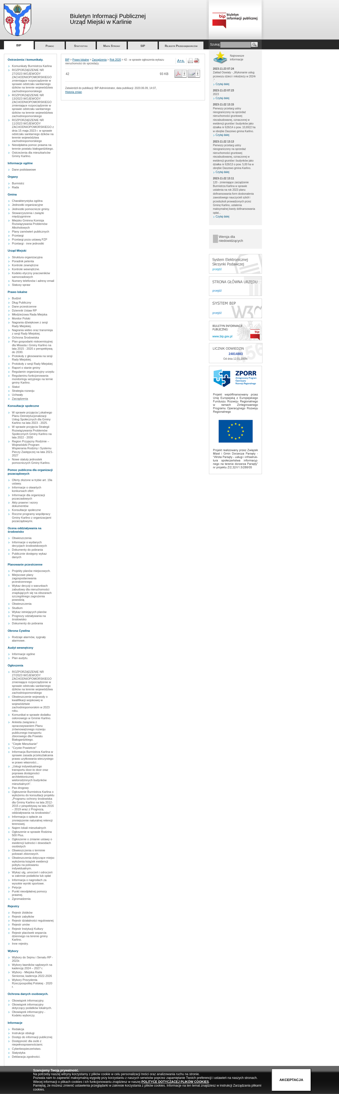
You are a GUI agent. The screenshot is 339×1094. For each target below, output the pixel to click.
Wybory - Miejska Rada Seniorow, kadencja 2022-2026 (32, 974)
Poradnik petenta (23, 261)
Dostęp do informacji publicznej (32, 1037)
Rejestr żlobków (22, 912)
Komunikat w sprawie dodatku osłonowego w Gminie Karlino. (31, 716)
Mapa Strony (111, 45)
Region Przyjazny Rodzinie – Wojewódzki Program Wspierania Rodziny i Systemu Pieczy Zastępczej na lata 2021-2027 (32, 448)
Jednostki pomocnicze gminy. (31, 209)
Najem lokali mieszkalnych (29, 827)
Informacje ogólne (23, 654)
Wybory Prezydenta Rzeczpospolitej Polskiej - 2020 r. (32, 983)
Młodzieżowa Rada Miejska (29, 314)
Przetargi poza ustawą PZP (29, 239)
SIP (142, 45)
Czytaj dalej (222, 84)
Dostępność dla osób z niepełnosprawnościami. (27, 1042)
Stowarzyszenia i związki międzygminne (28, 214)
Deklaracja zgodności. (26, 1056)
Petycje (16, 887)
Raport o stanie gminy (26, 367)
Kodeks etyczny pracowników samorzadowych (31, 275)
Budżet (16, 298)
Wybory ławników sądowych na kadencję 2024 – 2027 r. (32, 966)
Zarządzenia (20, 398)
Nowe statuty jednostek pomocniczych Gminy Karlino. (31, 461)
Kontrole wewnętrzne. (26, 269)
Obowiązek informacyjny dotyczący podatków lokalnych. (32, 1006)
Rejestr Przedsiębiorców (181, 45)
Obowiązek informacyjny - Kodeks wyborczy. (28, 1013)
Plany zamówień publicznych (30, 231)
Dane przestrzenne (24, 306)
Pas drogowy (20, 787)
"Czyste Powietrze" (24, 747)
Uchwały (17, 394)
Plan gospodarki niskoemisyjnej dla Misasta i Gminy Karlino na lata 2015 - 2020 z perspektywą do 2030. (32, 347)
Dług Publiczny (21, 302)
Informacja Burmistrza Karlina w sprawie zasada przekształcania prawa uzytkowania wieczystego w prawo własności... (32, 757)
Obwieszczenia (22, 538)
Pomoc (50, 45)
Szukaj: (215, 44)
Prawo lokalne (80, 59)
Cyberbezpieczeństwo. (26, 1048)
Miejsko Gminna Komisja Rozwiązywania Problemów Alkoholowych (29, 224)
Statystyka (18, 1052)
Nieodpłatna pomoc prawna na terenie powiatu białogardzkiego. (33, 146)
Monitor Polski (21, 318)
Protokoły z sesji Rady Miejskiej (32, 363)
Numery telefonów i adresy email (33, 280)
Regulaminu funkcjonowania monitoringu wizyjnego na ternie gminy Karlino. (32, 379)
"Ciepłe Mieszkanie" (25, 743)
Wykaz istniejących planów (29, 611)
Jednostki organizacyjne (27, 204)
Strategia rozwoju (23, 390)
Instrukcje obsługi (23, 1033)
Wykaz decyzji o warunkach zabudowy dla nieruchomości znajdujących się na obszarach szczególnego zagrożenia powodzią (32, 592)
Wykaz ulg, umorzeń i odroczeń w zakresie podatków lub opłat (32, 874)
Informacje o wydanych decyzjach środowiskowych (29, 544)
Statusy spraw (21, 284)
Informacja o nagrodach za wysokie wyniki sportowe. (29, 881)
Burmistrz (18, 183)
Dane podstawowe (24, 169)
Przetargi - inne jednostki (28, 243)
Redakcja (18, 1029)
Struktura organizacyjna (27, 257)
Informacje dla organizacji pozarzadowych (28, 496)
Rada (15, 187)
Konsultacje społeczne (26, 510)
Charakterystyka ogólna (27, 200)
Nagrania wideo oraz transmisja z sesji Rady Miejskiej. (32, 331)
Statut (16, 386)
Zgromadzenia (21, 898)
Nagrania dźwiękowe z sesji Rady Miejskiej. (30, 324)
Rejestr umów (21, 924)
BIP (18, 45)
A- (183, 61)
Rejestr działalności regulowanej (32, 920)
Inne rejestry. (20, 943)
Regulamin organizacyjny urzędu (33, 371)
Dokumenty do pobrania (27, 549)
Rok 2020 (115, 59)
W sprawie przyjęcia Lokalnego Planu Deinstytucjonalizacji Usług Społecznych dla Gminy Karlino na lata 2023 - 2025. (32, 418)
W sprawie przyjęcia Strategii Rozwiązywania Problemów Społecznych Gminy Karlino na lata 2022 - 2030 (32, 432)
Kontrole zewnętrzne (25, 265)
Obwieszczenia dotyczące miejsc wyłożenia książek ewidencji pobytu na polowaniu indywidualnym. (33, 863)
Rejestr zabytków (23, 916)
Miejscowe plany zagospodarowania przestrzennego (24, 578)
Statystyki (81, 45)
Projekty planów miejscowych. (31, 570)
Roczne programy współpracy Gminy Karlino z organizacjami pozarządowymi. (31, 517)
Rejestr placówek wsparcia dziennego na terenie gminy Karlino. (30, 936)
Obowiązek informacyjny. (28, 1000)
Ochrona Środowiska (25, 337)
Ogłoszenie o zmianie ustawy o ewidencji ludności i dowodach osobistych (32, 843)
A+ (179, 61)
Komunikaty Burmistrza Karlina (32, 66)
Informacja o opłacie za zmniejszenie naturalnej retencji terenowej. (32, 820)
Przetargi (18, 235)
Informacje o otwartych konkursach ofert (26, 489)
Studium (17, 608)
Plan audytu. (20, 658)
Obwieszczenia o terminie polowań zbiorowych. (28, 852)
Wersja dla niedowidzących (231, 239)
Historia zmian (73, 92)
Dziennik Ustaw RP (24, 310)
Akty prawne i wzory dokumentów (25, 504)
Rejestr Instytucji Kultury (27, 928)
